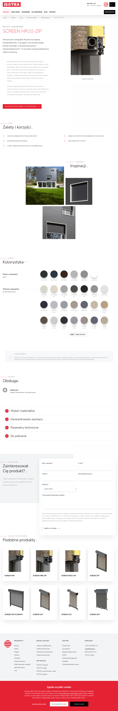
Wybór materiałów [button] (21, 411)
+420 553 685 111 (91, 647)
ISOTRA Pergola (42, 676)
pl (111, 4)
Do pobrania (66, 650)
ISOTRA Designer (42, 666)
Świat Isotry (15, 12)
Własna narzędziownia (44, 647)
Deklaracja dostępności (69, 660)
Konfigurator (109, 12)
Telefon (45, 475)
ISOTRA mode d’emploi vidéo (46, 673)
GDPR (64, 656)
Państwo (45, 485)
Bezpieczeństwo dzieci (69, 653)
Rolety (16, 650)
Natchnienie (26, 12)
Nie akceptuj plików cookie (58, 704)
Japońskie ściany (19, 669)
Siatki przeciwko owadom (22, 666)
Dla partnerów (37, 12)
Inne (15, 672)
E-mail (80, 464)
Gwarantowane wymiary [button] (25, 419)
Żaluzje (16, 647)
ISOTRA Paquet (42, 670)
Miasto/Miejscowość (85, 475)
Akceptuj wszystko (79, 704)
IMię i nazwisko (47, 464)
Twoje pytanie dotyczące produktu (53, 496)
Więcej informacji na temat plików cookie (70, 693)
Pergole (16, 653)
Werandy (17, 660)
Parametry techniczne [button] (23, 428)
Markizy (16, 656)
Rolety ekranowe (19, 663)
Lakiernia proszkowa (43, 656)
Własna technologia (43, 650)
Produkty (6, 12)
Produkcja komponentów (45, 653)
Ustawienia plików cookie (70, 666)
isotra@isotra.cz (90, 650)
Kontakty (52, 12)
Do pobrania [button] (16, 436)
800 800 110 (89, 4)
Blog (45, 12)
